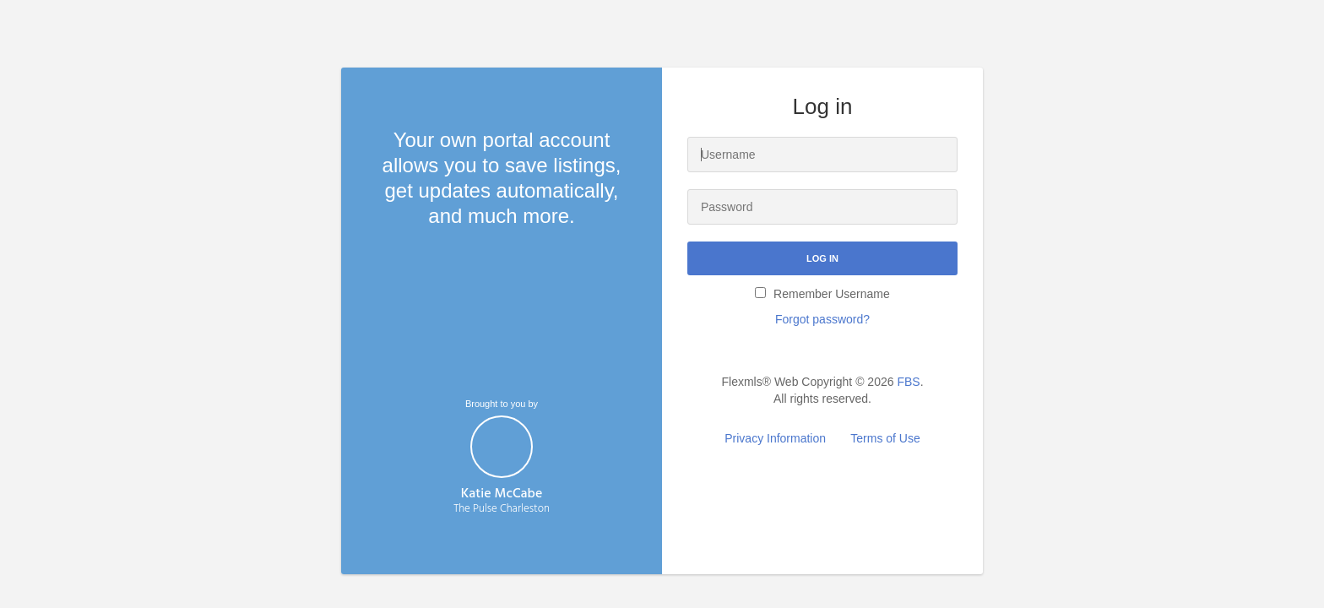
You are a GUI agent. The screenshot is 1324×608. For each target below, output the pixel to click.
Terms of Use (885, 438)
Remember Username (822, 294)
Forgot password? (822, 319)
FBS (908, 381)
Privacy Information (775, 438)
